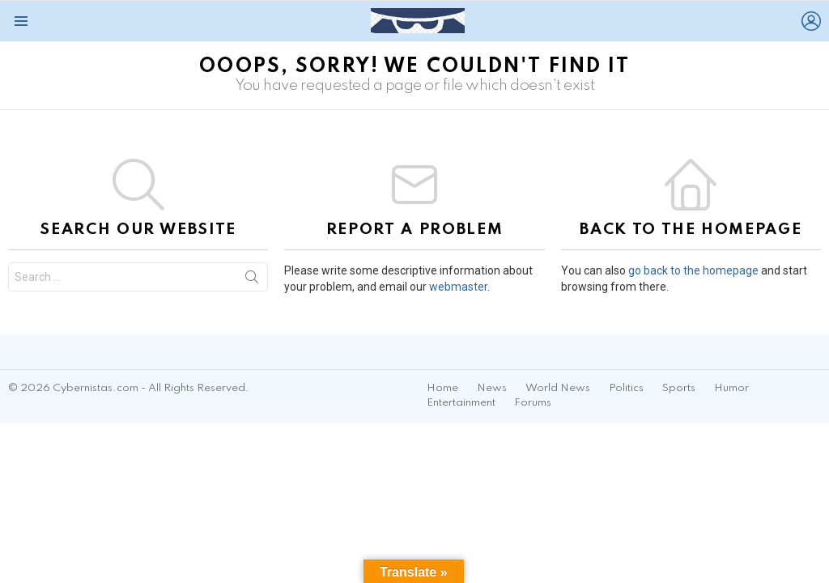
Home (442, 388)
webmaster (458, 286)
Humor (731, 388)
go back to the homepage (693, 270)
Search (252, 280)
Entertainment (461, 403)
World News (557, 388)
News (492, 388)
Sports (678, 388)
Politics (626, 388)
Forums (532, 403)
